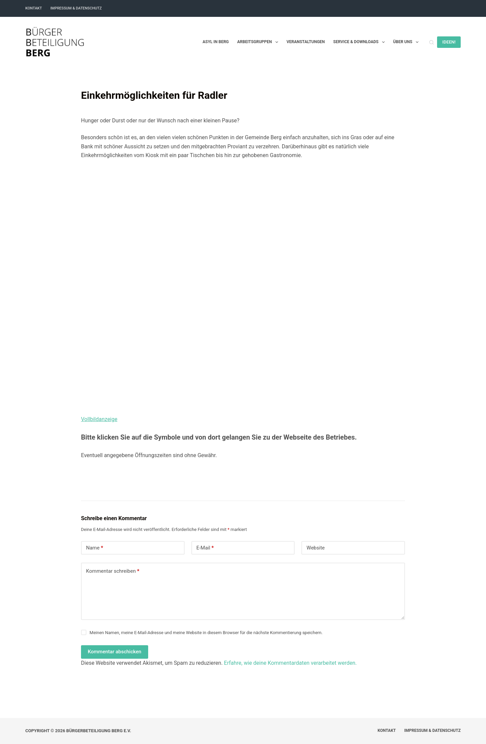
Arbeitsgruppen (259, 42)
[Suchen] (431, 42)
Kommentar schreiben (112, 571)
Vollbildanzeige (99, 419)
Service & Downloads (360, 42)
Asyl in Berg (215, 41)
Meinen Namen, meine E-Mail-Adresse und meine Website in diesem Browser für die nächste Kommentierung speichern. (206, 632)
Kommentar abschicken (114, 652)
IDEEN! (449, 41)
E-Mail (205, 548)
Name (94, 548)
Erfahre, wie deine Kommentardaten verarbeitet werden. (290, 663)
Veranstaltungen (306, 41)
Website (315, 548)
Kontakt (33, 8)
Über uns (407, 42)
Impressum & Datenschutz (76, 8)
